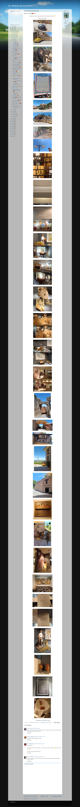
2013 (13, 134)
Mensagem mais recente (30, 796)
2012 (13, 136)
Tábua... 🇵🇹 (14, 71)
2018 (13, 126)
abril (13, 111)
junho (14, 40)
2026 (13, 26)
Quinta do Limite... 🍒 (16, 86)
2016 (13, 129)
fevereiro (14, 114)
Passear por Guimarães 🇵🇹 (15, 53)
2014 (13, 133)
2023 (13, 118)
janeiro (14, 116)
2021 (13, 121)
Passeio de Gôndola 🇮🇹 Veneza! (16, 79)
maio (14, 109)
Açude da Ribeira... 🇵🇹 (16, 103)
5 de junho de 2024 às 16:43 (34, 728)
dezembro (15, 31)
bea (28, 728)
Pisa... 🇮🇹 (14, 55)
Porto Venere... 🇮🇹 (15, 101)
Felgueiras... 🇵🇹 (15, 95)
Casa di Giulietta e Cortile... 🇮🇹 (15, 47)
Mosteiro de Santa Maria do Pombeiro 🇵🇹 (16, 90)
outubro (14, 34)
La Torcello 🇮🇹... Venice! (15, 73)
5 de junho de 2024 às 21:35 (39, 743)
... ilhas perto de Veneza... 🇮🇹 (15, 84)
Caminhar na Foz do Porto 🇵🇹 (16, 49)
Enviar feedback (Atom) (33, 798)
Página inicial (44, 796)
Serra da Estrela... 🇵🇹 (16, 66)
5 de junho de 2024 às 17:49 (39, 736)
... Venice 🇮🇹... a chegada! (15, 94)
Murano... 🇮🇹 (14, 87)
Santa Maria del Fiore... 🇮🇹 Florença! (16, 69)
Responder (29, 732)
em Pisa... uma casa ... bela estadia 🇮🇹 (16, 65)
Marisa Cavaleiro (30, 736)
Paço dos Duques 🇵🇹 (16, 62)
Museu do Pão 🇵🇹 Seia (16, 100)
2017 (13, 128)
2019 (13, 124)
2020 (13, 123)
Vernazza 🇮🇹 (14, 51)
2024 (13, 29)
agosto (14, 37)
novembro (15, 32)
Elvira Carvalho (30, 756)
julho (14, 39)
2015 (13, 131)
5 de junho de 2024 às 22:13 (39, 756)
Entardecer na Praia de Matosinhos (16, 107)
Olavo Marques (30, 743)
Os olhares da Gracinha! (20, 5)
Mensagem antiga (56, 796)
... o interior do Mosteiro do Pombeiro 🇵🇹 (15, 43)
